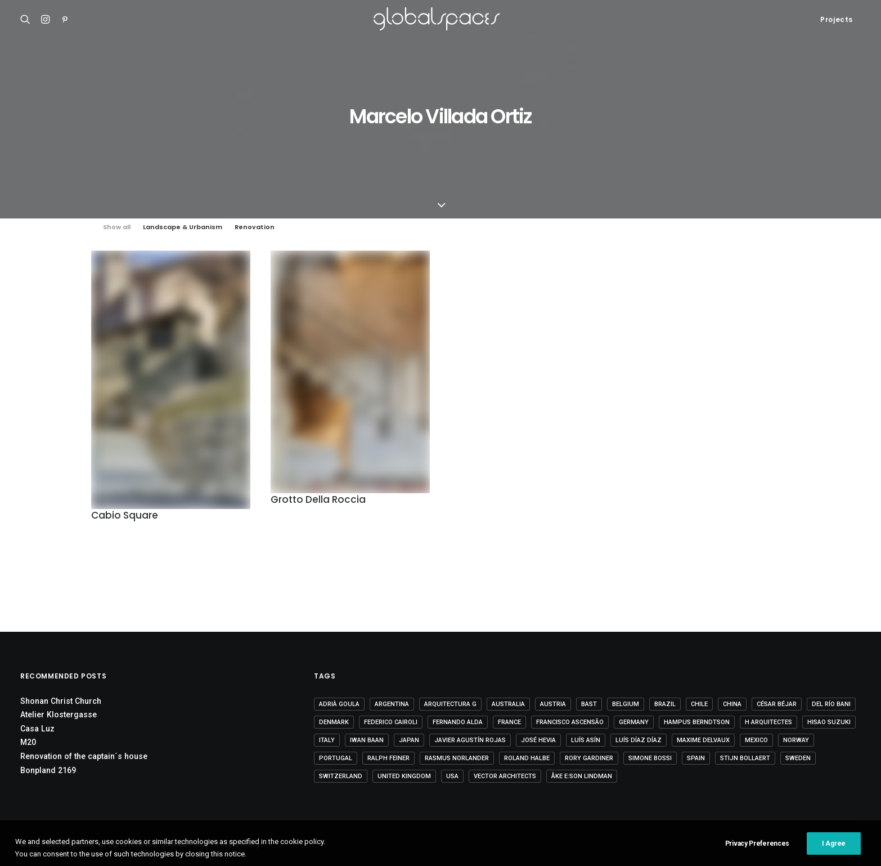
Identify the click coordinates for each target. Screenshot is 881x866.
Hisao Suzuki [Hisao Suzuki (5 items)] (829, 722)
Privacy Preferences (757, 859)
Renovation (255, 227)
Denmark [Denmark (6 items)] (334, 722)
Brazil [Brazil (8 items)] (665, 704)
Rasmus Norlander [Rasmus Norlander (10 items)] (457, 758)
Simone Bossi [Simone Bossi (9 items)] (650, 758)
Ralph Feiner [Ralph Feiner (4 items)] (388, 758)
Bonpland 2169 (48, 770)
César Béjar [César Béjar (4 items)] (777, 704)
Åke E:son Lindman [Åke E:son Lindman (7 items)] (581, 776)
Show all (117, 227)
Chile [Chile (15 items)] (699, 704)
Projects (836, 19)
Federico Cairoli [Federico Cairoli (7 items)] (390, 722)
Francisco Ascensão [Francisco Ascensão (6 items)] (570, 722)
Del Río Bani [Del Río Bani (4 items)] (831, 704)
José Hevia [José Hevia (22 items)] (538, 740)
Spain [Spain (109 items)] (696, 758)
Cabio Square (124, 515)
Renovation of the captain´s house (83, 756)
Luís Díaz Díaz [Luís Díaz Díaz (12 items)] (638, 740)
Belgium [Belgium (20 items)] (625, 704)
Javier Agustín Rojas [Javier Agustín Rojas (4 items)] (470, 740)
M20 (28, 742)
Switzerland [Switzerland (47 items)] (340, 776)
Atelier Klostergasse (58, 714)
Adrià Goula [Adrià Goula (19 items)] (339, 704)
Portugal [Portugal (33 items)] (335, 758)
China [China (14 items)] (732, 704)
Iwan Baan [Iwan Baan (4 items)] (367, 740)
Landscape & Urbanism (182, 227)
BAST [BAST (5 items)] (589, 704)
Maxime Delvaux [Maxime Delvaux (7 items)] (703, 740)
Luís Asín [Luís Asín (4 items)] (585, 740)
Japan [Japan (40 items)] (409, 740)
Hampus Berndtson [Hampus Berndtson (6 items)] (697, 722)
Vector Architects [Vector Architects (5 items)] (505, 776)
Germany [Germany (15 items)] (634, 722)
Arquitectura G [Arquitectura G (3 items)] (450, 704)
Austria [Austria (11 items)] (553, 704)
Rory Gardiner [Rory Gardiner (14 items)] (589, 758)
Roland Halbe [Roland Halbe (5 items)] (527, 758)
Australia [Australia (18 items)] (508, 704)
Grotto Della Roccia (318, 501)
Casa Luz (37, 728)
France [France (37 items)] (509, 722)
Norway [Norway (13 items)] (796, 740)
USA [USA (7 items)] (452, 776)
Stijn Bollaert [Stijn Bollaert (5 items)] (745, 758)
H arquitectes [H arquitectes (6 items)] (768, 722)
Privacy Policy (238, 844)
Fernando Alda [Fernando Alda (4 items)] (458, 722)
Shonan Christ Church (60, 701)
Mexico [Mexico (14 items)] (756, 740)
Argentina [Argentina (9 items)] (392, 704)
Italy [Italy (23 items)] (327, 740)
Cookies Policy (184, 844)
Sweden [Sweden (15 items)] (798, 758)
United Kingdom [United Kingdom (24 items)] (404, 776)
